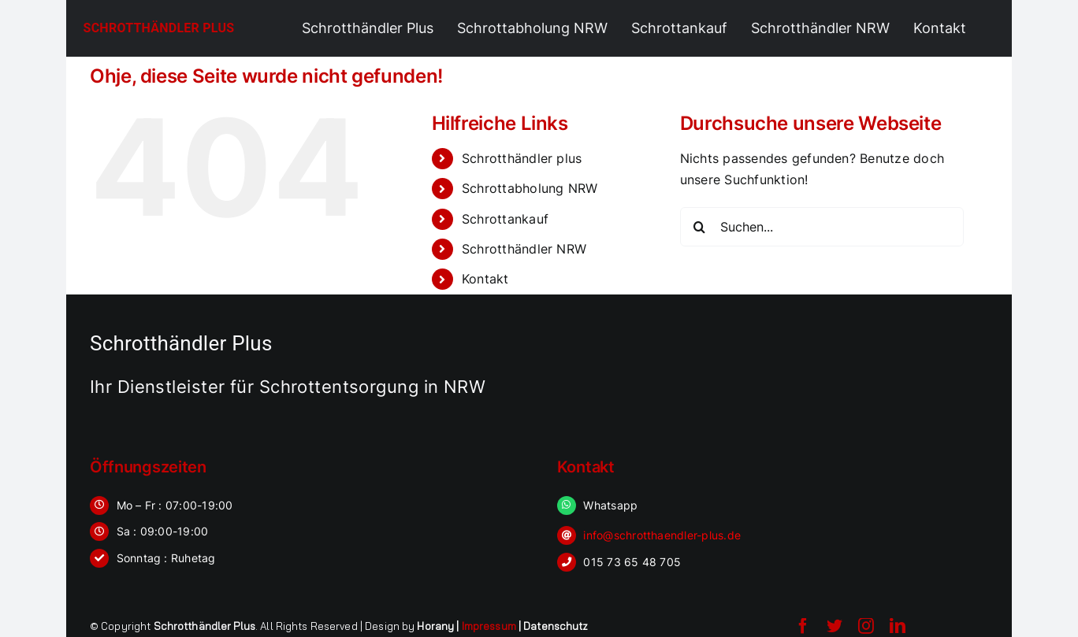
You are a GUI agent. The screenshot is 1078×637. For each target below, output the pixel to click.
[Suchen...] (822, 226)
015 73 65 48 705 (632, 561)
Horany (435, 626)
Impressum (489, 626)
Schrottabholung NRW (530, 188)
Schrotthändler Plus (159, 27)
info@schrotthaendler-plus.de (662, 535)
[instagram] (866, 626)
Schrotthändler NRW (524, 249)
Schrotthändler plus (522, 158)
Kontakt (485, 279)
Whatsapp (610, 505)
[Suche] (699, 226)
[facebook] (803, 626)
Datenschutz (555, 626)
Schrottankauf (505, 219)
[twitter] (834, 626)
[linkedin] (897, 626)
